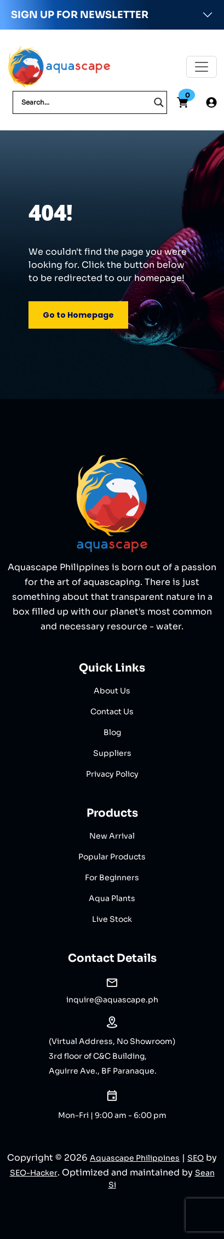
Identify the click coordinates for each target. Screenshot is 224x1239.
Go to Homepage (78, 314)
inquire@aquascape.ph (112, 1000)
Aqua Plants (112, 898)
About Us (112, 691)
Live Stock (112, 919)
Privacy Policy (112, 774)
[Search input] (84, 102)
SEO (195, 1158)
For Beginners (112, 877)
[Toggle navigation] (201, 67)
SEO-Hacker (34, 1173)
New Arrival (112, 836)
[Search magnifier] (158, 102)
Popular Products (112, 857)
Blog (112, 732)
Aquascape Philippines (135, 1158)
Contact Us (112, 711)
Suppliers (112, 753)
